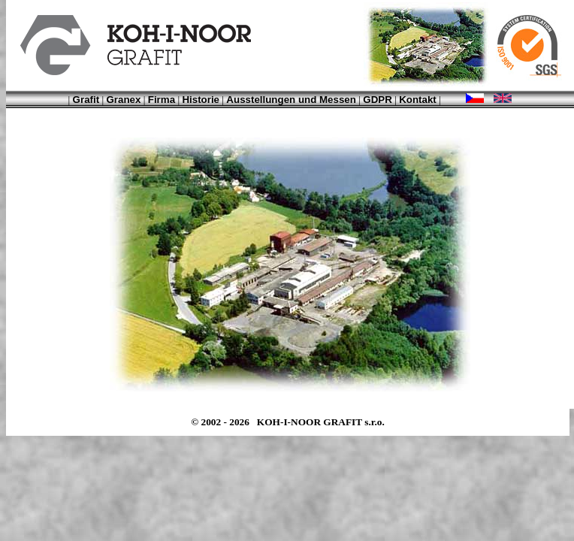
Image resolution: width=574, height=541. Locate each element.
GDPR (377, 99)
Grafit (86, 99)
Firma (161, 99)
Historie (200, 99)
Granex (123, 99)
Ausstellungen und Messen (291, 99)
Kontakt (418, 99)
